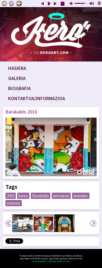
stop (62, 3)
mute (71, 3)
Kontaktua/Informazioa (36, 98)
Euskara (19, 4)
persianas (61, 195)
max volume (91, 3)
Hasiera (17, 68)
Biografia (19, 88)
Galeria (17, 78)
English (12, 4)
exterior (13, 203)
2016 (10, 195)
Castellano (4, 4)
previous (42, 3)
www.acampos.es (40, 261)
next (55, 3)
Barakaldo (40, 195)
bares (23, 195)
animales (80, 195)
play (49, 3)
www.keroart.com (51, 34)
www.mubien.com (61, 261)
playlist (99, 3)
